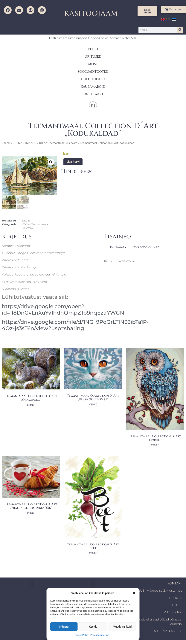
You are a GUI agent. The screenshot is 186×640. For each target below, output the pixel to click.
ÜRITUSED (93, 56)
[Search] (180, 30)
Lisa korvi (73, 161)
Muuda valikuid (122, 626)
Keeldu (93, 626)
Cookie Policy (82, 635)
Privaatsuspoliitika (99, 635)
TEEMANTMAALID (24, 143)
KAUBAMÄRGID (93, 86)
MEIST (93, 64)
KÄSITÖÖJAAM (91, 13)
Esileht (6, 143)
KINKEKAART (93, 94)
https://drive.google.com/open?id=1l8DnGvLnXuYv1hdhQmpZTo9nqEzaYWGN (63, 309)
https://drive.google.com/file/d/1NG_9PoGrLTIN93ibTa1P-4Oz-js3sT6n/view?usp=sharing (75, 325)
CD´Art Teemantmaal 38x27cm (58, 143)
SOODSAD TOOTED (93, 71)
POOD (93, 49)
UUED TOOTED (93, 79)
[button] (134, 593)
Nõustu (63, 626)
